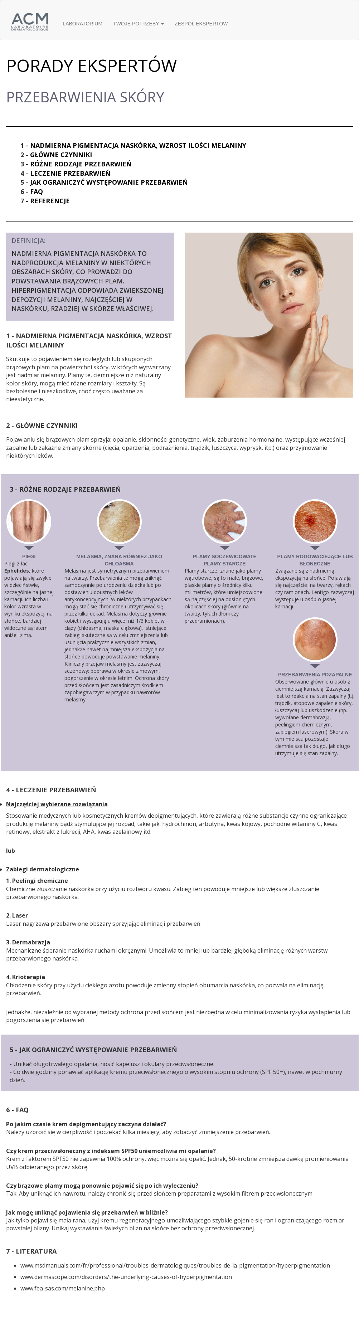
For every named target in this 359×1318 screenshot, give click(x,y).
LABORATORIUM (82, 23)
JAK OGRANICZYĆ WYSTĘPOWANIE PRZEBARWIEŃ (109, 182)
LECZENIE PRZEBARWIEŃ (70, 173)
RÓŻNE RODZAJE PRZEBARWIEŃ (81, 164)
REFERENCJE (50, 200)
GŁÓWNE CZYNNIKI (61, 154)
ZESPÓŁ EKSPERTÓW (201, 23)
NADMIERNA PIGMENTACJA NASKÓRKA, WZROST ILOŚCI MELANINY (138, 145)
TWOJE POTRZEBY (138, 23)
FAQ (36, 191)
